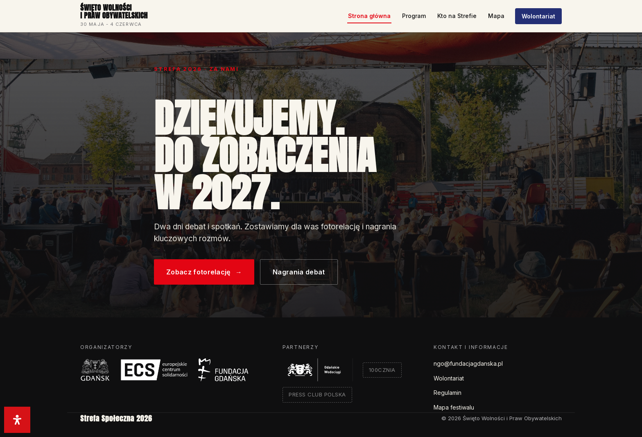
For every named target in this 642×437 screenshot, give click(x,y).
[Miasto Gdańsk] (95, 369)
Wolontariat (538, 16)
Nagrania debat (299, 272)
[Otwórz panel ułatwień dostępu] (17, 420)
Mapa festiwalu (454, 407)
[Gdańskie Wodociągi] (318, 369)
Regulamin (447, 392)
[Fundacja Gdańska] (223, 369)
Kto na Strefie (457, 15)
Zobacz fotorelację (204, 272)
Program (414, 15)
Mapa (496, 15)
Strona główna (369, 15)
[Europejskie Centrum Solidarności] (154, 369)
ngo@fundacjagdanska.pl (468, 363)
